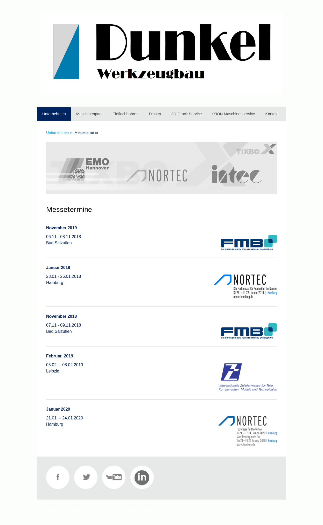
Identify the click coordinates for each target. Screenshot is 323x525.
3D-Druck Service (186, 114)
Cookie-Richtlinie (93, 510)
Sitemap (112, 510)
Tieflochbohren (126, 114)
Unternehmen (54, 114)
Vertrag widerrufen (139, 510)
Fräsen (155, 114)
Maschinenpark (89, 114)
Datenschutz (71, 510)
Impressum (52, 510)
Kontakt (272, 114)
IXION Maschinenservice (233, 114)
